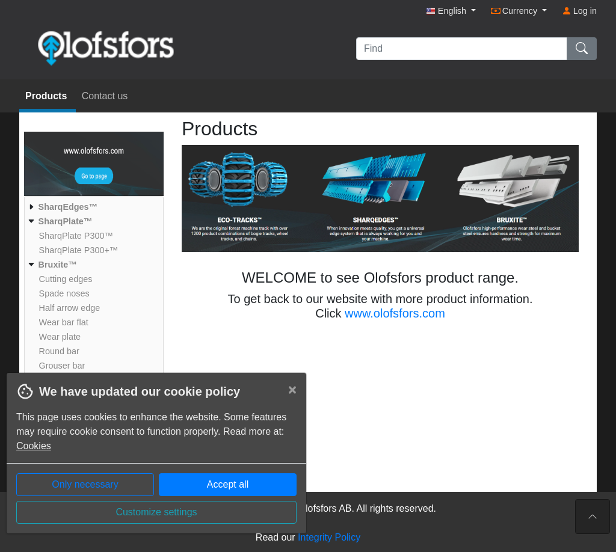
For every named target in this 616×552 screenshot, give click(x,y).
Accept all (227, 484)
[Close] (292, 389)
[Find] (461, 48)
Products (47, 96)
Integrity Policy (329, 537)
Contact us (105, 96)
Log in (579, 11)
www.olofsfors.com (395, 313)
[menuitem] (92, 207)
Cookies (33, 446)
